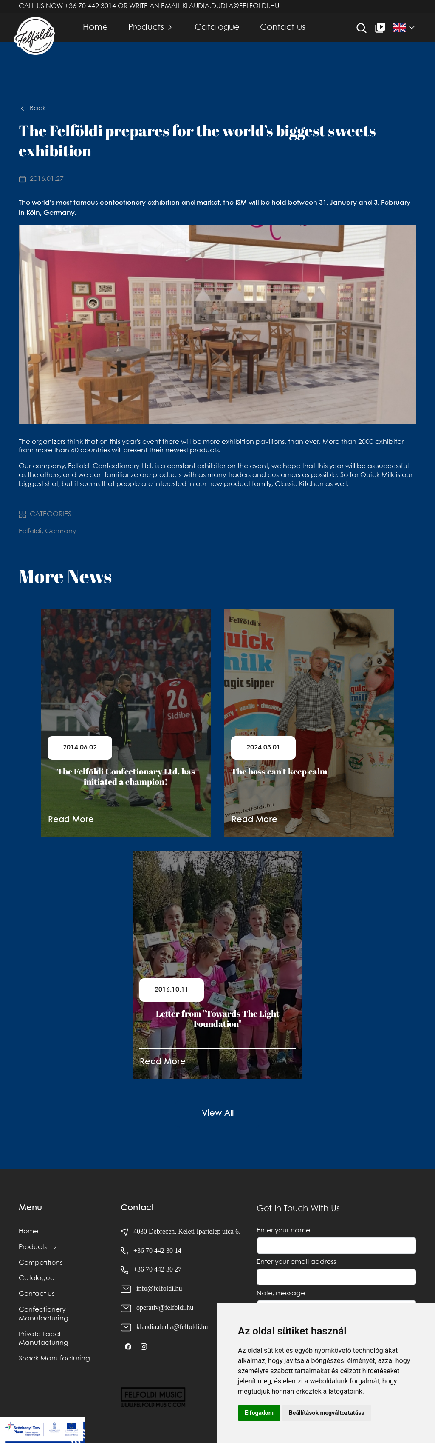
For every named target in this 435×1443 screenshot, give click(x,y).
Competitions (40, 1263)
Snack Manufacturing (54, 1358)
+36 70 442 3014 (90, 6)
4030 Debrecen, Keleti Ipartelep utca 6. (180, 1231)
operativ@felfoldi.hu (164, 1307)
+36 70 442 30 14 (157, 1250)
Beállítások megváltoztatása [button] (326, 1412)
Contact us (282, 27)
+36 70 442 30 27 (157, 1269)
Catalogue (217, 27)
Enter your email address (296, 1262)
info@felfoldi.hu (159, 1288)
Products (146, 27)
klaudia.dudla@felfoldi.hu (230, 6)
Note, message (281, 1293)
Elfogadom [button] (259, 1412)
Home (95, 27)
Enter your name (283, 1230)
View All (218, 1113)
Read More (71, 820)
